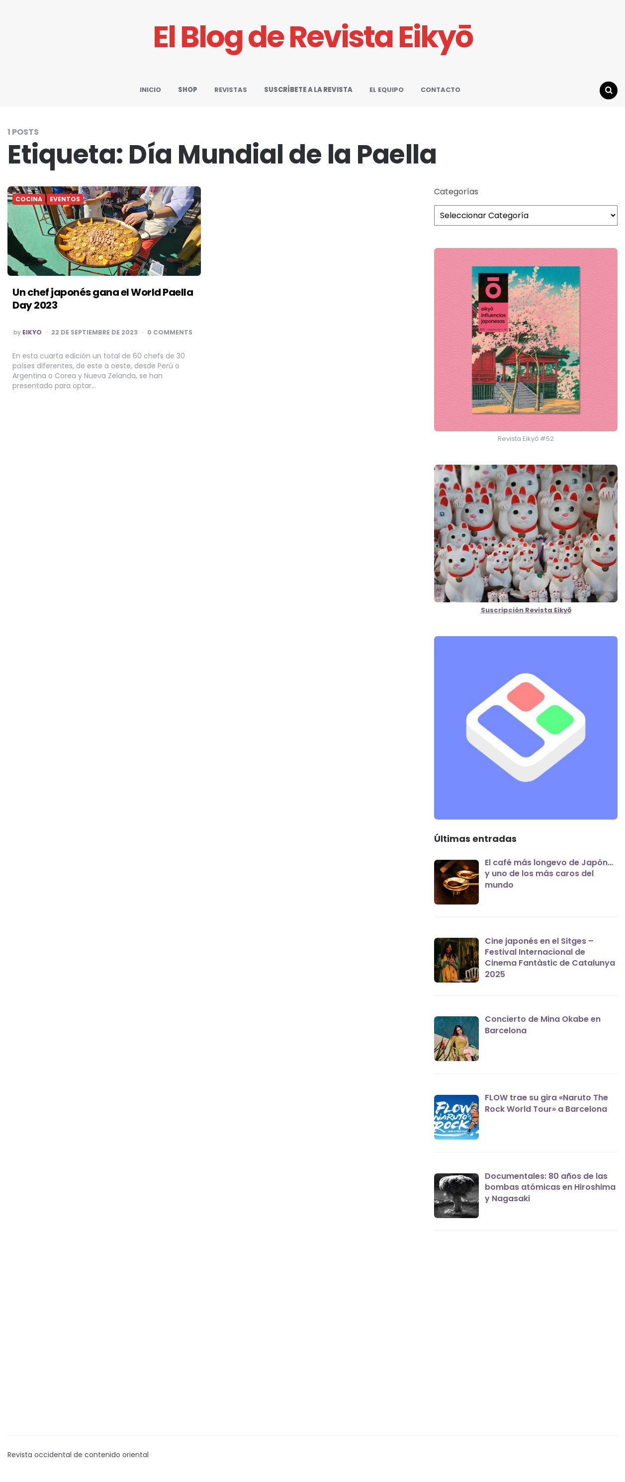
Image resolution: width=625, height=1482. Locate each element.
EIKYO (32, 332)
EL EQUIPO (386, 89)
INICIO (150, 89)
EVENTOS (65, 199)
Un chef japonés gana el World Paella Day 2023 (102, 298)
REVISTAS (230, 89)
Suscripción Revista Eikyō (526, 610)
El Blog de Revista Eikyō (312, 37)
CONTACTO (440, 89)
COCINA (28, 199)
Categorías (456, 191)
